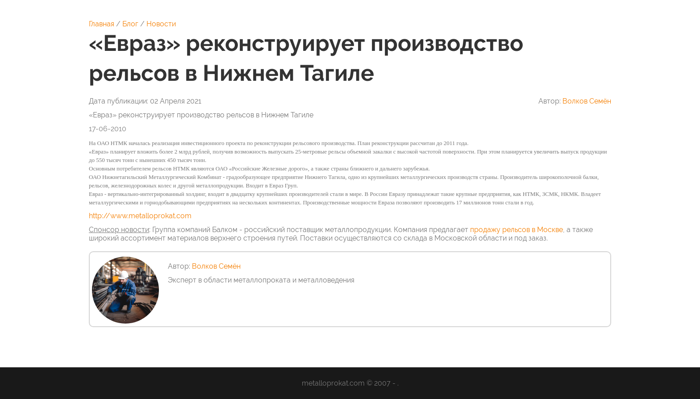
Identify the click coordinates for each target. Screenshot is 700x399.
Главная (101, 24)
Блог (130, 24)
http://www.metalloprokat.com (140, 216)
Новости (161, 24)
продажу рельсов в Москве (516, 229)
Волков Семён (586, 101)
